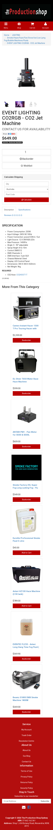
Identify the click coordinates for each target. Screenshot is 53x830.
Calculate (27, 200)
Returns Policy (26, 782)
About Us (26, 750)
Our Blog (26, 756)
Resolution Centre (26, 741)
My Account (26, 730)
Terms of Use (26, 771)
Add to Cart (26, 553)
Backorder (26, 158)
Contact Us (26, 762)
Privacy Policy (26, 777)
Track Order (27, 735)
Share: (9, 134)
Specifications (24, 210)
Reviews (13, 215)
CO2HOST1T (21, 275)
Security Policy (26, 788)
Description (9, 210)
